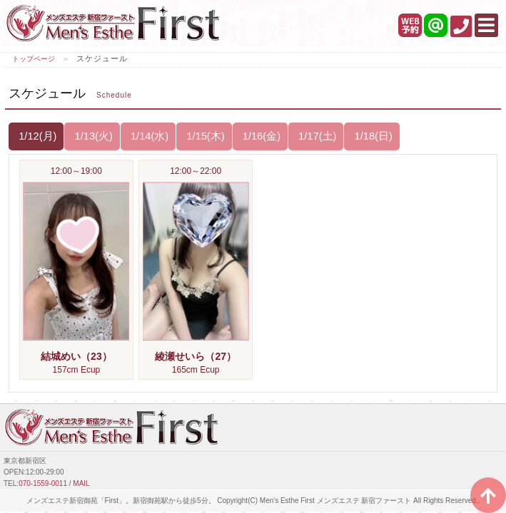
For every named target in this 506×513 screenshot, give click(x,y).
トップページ (33, 59)
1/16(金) (260, 136)
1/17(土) (315, 136)
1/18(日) (371, 136)
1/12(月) (36, 136)
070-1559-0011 (43, 483)
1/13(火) (91, 136)
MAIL (81, 483)
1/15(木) (203, 136)
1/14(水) (148, 136)
